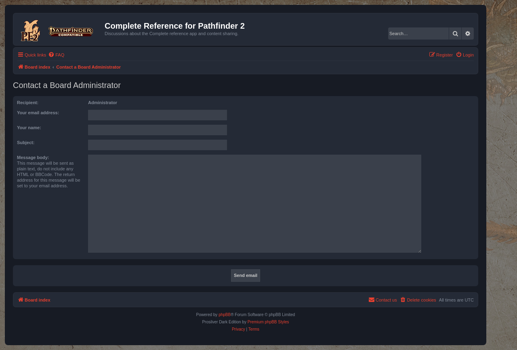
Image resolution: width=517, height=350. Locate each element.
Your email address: (38, 112)
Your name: (29, 127)
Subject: (25, 142)
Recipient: (27, 102)
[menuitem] (56, 55)
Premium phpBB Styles (268, 322)
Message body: (33, 157)
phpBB (225, 314)
